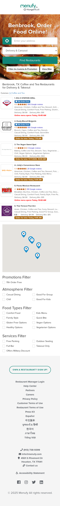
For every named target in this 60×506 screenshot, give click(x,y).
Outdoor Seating (44, 341)
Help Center (30, 386)
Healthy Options (14, 327)
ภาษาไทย (30, 433)
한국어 (30, 429)
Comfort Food (13, 313)
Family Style (12, 317)
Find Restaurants (30, 60)
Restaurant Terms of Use (30, 407)
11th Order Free (14, 282)
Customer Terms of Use (30, 403)
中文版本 (30, 420)
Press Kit (30, 411)
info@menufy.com (30, 454)
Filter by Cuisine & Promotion (22, 69)
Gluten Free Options (16, 322)
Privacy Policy (30, 398)
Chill (8, 299)
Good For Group (44, 294)
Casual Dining (13, 294)
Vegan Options (43, 322)
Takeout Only (43, 346)
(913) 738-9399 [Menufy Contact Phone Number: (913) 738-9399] (30, 449)
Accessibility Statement (30, 473)
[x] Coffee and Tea (16, 93)
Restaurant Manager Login (30, 381)
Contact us (30, 465)
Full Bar (10, 346)
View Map (47, 69)
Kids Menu (41, 313)
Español (30, 416)
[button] (32, 241)
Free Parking (12, 341)
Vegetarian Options (46, 327)
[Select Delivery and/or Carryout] (30, 50)
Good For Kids (43, 299)
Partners (30, 390)
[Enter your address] (35, 41)
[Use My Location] (7, 41)
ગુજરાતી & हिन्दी (30, 424)
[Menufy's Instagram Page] (26, 482)
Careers (30, 394)
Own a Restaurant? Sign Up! (30, 370)
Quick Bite (41, 317)
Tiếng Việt (30, 437)
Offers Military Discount (18, 350)
